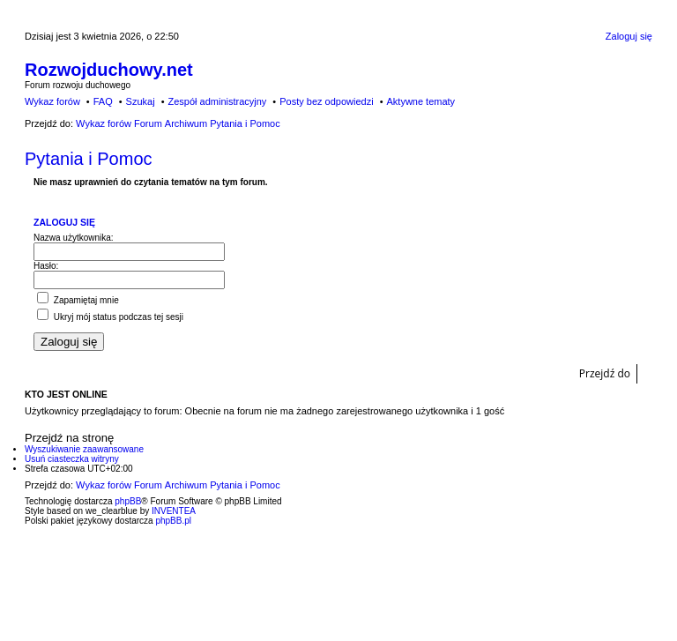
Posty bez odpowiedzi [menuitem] (326, 101)
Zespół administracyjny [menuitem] (216, 101)
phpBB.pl (173, 520)
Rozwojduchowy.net (109, 69)
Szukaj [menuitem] (140, 101)
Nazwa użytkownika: (73, 237)
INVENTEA (174, 511)
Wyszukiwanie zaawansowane (84, 449)
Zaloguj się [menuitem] (629, 36)
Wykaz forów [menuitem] (52, 101)
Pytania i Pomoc (89, 158)
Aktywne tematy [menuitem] (420, 101)
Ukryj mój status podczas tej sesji (110, 317)
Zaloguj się (64, 222)
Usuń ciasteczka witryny (72, 459)
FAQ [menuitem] (103, 101)
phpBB (128, 501)
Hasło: (45, 266)
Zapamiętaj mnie (78, 300)
